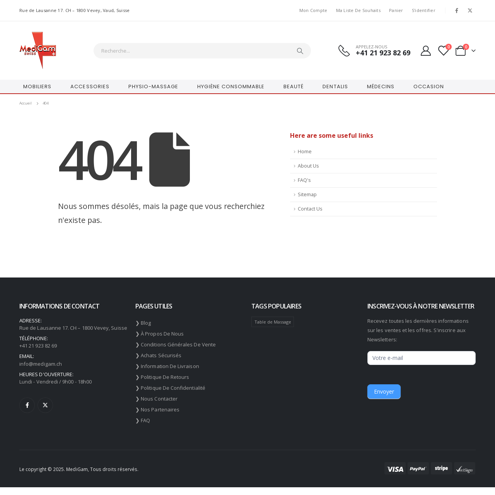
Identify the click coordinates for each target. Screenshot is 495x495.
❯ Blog (143, 322)
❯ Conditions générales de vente (175, 344)
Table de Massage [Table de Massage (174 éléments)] (272, 322)
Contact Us (310, 209)
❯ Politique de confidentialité (170, 387)
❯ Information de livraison (167, 366)
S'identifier (423, 10)
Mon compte (313, 10)
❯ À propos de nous (159, 333)
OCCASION (428, 86)
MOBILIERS (37, 86)
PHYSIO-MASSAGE (153, 86)
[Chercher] (300, 50)
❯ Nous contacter (156, 398)
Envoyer (384, 391)
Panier (396, 10)
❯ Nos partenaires (157, 409)
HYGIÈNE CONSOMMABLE (231, 86)
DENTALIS (335, 86)
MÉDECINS (380, 86)
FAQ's (304, 180)
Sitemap (307, 194)
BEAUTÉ (293, 86)
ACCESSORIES (89, 86)
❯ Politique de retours (162, 376)
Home (305, 151)
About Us (308, 166)
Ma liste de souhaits (358, 10)
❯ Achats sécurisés (158, 355)
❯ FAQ (142, 420)
